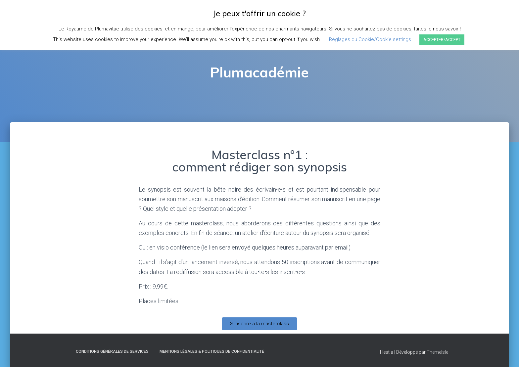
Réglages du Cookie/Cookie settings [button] (370, 39)
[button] (259, 323)
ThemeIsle (437, 352)
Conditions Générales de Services (112, 351)
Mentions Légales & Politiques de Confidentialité (212, 351)
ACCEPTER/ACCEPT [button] (441, 39)
